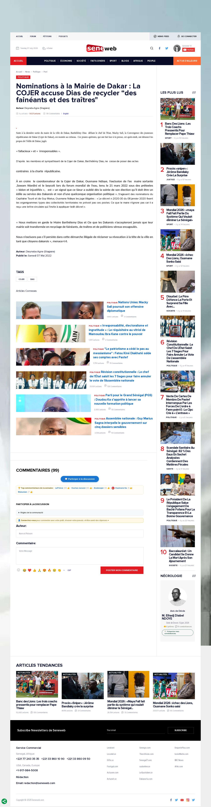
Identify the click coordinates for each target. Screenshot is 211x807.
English (66, 114)
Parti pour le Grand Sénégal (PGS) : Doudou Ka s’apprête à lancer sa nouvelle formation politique (123, 399)
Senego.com (144, 748)
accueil (18, 61)
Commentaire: (79, 553)
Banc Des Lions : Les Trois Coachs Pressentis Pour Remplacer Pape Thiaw (179, 128)
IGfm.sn (110, 760)
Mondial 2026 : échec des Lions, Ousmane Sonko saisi (173, 704)
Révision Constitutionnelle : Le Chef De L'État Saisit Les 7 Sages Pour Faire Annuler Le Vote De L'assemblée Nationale (180, 351)
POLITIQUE (50, 61)
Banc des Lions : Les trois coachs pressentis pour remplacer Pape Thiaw (36, 705)
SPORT (113, 61)
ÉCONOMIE (66, 61)
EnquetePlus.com (182, 748)
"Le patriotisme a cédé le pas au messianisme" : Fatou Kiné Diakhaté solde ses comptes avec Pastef (122, 353)
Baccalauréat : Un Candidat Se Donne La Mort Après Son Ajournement (181, 556)
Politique (37, 72)
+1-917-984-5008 (27, 770)
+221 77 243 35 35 (27, 758)
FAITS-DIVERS (98, 61)
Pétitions (47, 36)
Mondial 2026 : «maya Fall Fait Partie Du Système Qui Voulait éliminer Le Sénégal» (180, 215)
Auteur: (79, 530)
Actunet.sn (111, 779)
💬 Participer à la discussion (80, 479)
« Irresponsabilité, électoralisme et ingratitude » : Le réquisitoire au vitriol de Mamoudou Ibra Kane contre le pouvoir (118, 330)
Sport (168, 138)
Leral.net (110, 748)
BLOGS (125, 61)
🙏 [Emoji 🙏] (39, 570)
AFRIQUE (138, 61)
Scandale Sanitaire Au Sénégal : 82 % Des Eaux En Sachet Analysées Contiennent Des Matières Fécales (180, 456)
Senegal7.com (145, 760)
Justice (170, 179)
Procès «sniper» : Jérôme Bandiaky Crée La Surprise (177, 172)
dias (32, 279)
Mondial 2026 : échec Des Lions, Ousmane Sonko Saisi (179, 258)
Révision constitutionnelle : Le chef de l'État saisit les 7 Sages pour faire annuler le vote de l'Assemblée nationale (120, 376)
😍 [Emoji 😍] (44, 570)
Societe (170, 311)
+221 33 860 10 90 (52, 758)
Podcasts (63, 36)
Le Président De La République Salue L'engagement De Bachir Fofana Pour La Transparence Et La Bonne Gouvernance (181, 508)
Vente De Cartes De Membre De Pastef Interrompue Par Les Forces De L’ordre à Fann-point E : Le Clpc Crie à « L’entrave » (179, 405)
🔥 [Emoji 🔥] (49, 570)
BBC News (179, 760)
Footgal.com (112, 766)
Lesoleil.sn (111, 754)
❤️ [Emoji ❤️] (29, 570)
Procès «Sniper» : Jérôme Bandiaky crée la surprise (78, 704)
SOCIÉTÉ (81, 61)
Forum (33, 36)
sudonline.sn (144, 766)
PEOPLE (151, 61)
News (27, 72)
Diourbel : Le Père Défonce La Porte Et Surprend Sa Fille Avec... (179, 301)
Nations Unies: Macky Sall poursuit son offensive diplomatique (127, 307)
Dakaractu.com (145, 779)
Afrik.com (179, 766)
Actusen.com (112, 772)
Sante (169, 469)
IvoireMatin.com (181, 754)
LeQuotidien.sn (146, 772)
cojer (21, 279)
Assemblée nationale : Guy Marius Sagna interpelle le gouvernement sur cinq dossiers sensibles (124, 423)
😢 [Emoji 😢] (54, 570)
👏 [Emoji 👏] (59, 570)
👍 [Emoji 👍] (34, 570)
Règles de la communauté (32, 512)
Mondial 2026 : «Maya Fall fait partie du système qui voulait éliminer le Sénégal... (126, 705)
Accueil (19, 36)
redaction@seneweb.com (39, 783)
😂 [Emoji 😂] (24, 570)
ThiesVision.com (146, 754)
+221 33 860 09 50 (78, 758)
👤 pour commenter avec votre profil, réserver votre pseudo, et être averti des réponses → (63, 520)
